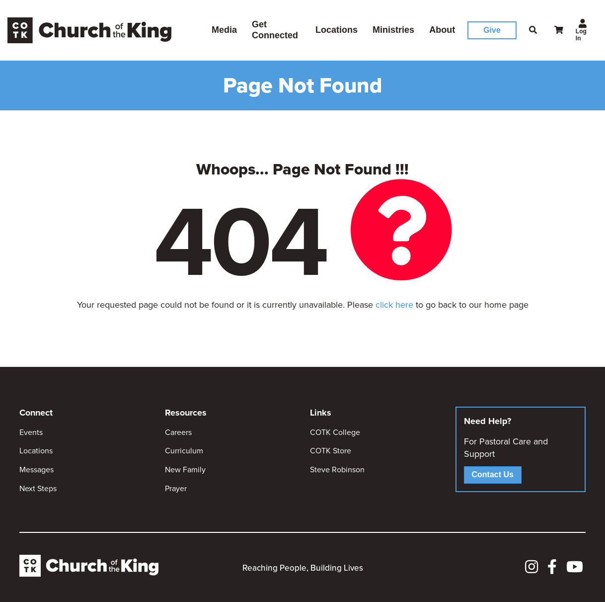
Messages (36, 469)
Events (31, 432)
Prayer (176, 488)
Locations (336, 30)
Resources (186, 412)
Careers (178, 432)
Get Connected (275, 29)
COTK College (335, 432)
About (442, 30)
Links (320, 412)
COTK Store (330, 450)
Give (492, 30)
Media (224, 30)
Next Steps (38, 488)
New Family (185, 469)
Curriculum (184, 450)
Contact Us (493, 474)
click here (394, 304)
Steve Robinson (337, 469)
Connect (36, 412)
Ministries (393, 30)
